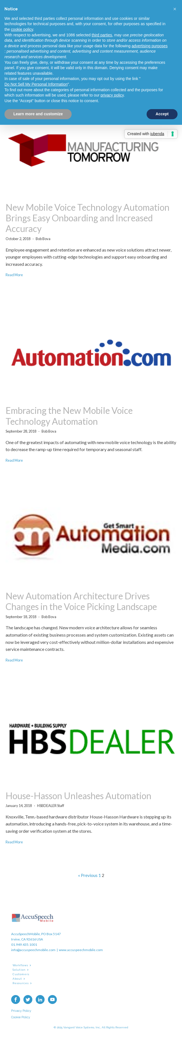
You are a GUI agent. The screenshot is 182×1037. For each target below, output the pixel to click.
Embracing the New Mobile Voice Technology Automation (69, 415)
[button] (174, 8)
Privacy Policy (21, 1011)
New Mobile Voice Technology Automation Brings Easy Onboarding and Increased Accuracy (87, 218)
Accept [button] (162, 114)
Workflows (20, 965)
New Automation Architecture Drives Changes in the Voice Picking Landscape (81, 601)
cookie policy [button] (22, 29)
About (17, 978)
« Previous (88, 875)
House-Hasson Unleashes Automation (78, 795)
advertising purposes (150, 46)
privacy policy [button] (112, 95)
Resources (21, 983)
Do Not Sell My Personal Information (35, 84)
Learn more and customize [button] (38, 114)
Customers (21, 974)
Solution (19, 969)
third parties (102, 35)
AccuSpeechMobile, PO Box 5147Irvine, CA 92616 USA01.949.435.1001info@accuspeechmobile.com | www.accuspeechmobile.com (57, 942)
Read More (14, 275)
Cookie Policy (20, 1017)
